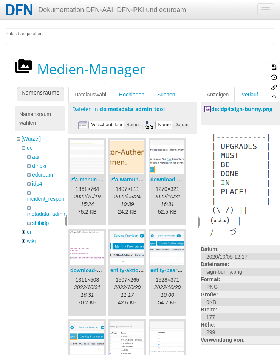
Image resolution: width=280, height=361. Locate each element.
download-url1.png (174, 180)
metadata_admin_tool (52, 214)
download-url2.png (94, 270)
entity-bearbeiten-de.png (181, 270)
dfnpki (39, 166)
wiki (31, 241)
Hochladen (131, 94)
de (30, 148)
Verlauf (249, 94)
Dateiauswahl (90, 94)
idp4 (37, 184)
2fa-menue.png (89, 180)
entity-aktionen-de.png (138, 270)
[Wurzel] (31, 139)
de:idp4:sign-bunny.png (241, 109)
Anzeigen (218, 94)
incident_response (48, 199)
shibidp (40, 223)
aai (35, 157)
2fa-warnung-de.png (135, 180)
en (30, 232)
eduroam (42, 175)
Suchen (166, 94)
